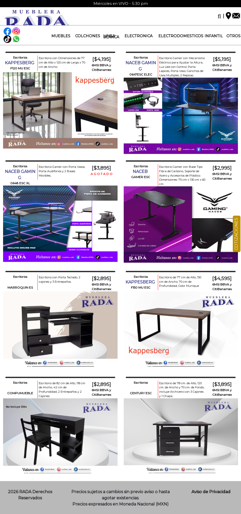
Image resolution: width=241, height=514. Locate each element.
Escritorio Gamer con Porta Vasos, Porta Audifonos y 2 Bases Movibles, (62, 171)
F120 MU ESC (20, 68)
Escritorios (20, 57)
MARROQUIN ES (20, 287)
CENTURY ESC (141, 393)
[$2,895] (101, 278)
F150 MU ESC (140, 287)
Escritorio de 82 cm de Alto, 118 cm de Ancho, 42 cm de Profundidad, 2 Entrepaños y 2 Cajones (62, 389)
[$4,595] (222, 278)
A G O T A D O (101, 174)
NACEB (141, 171)
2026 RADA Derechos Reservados (30, 494)
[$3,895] (101, 168)
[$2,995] (222, 168)
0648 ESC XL (20, 183)
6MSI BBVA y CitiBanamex (101, 67)
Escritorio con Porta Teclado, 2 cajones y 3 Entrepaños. (59, 279)
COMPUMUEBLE (20, 393)
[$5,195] (222, 59)
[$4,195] (101, 59)
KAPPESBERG (20, 62)
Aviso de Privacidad (210, 491)
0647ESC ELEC (140, 74)
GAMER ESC (140, 177)
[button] (58, 36)
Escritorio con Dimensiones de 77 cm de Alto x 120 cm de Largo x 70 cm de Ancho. (62, 62)
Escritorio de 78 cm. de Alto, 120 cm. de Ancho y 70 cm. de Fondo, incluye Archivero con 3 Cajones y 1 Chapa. (181, 389)
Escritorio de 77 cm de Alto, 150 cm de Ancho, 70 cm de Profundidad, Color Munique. (180, 282)
